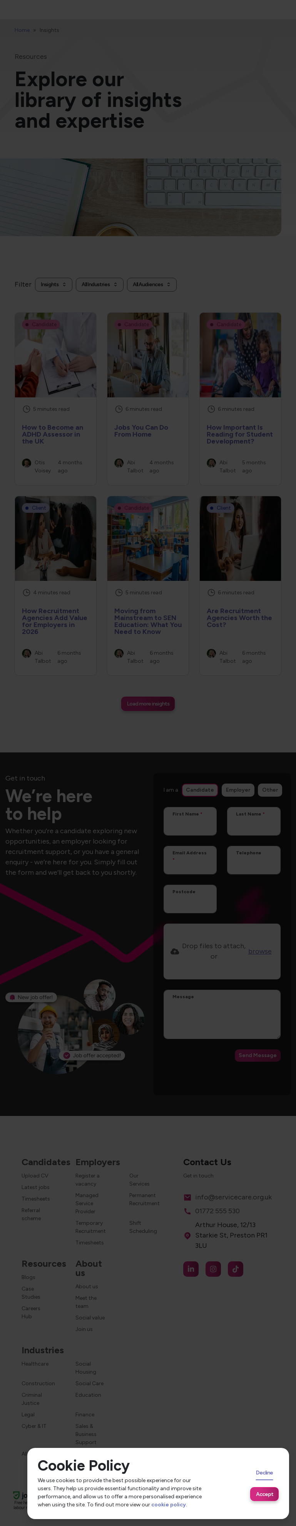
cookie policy (168, 1504)
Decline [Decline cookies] (264, 1472)
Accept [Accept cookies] (264, 1494)
